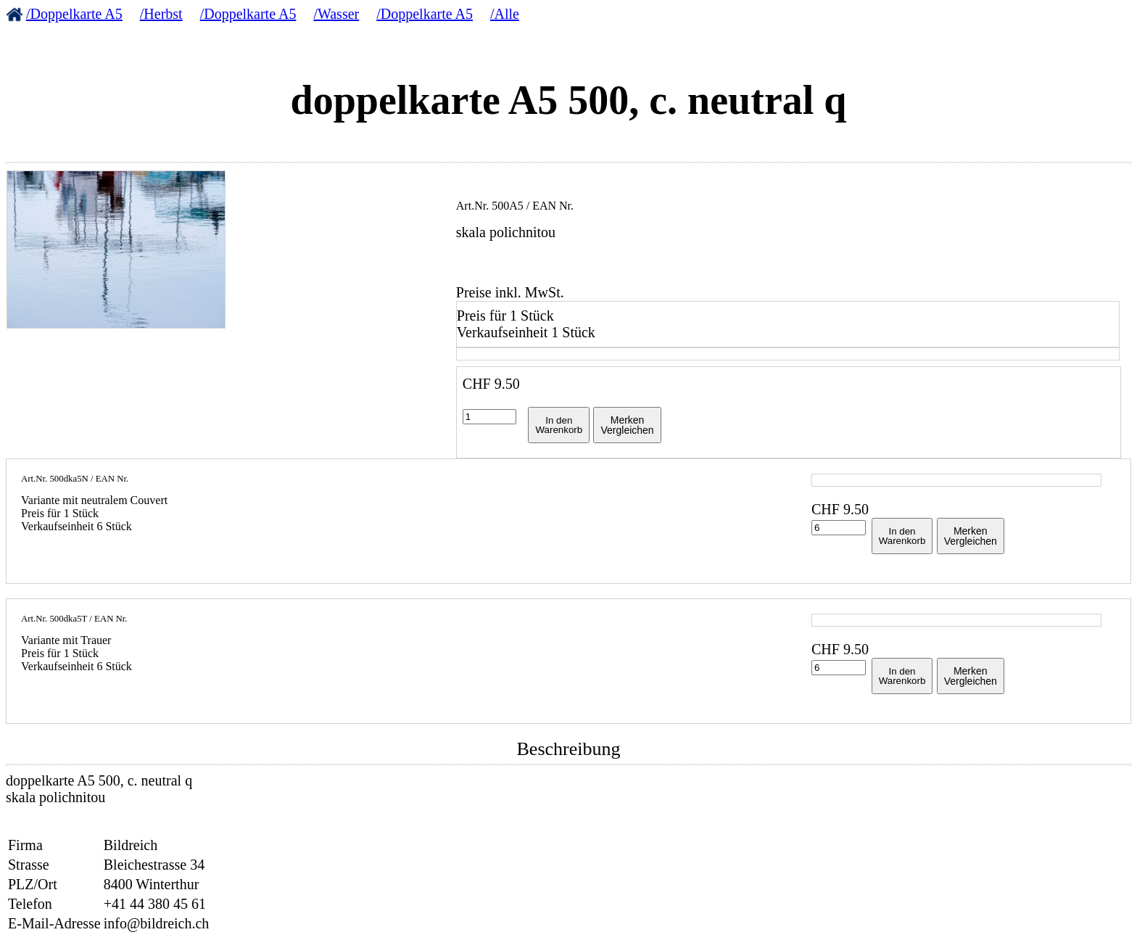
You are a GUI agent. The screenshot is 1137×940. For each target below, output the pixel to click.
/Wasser (336, 14)
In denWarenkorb (558, 425)
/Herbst (161, 14)
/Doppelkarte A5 (74, 14)
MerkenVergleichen (626, 425)
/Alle (504, 14)
